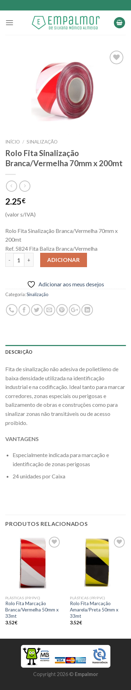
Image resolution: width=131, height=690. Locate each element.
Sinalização (42, 142)
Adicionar (63, 259)
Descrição (18, 352)
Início (12, 142)
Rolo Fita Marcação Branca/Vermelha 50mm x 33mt (32, 609)
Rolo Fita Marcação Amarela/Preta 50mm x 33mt (94, 609)
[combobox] (65, 239)
